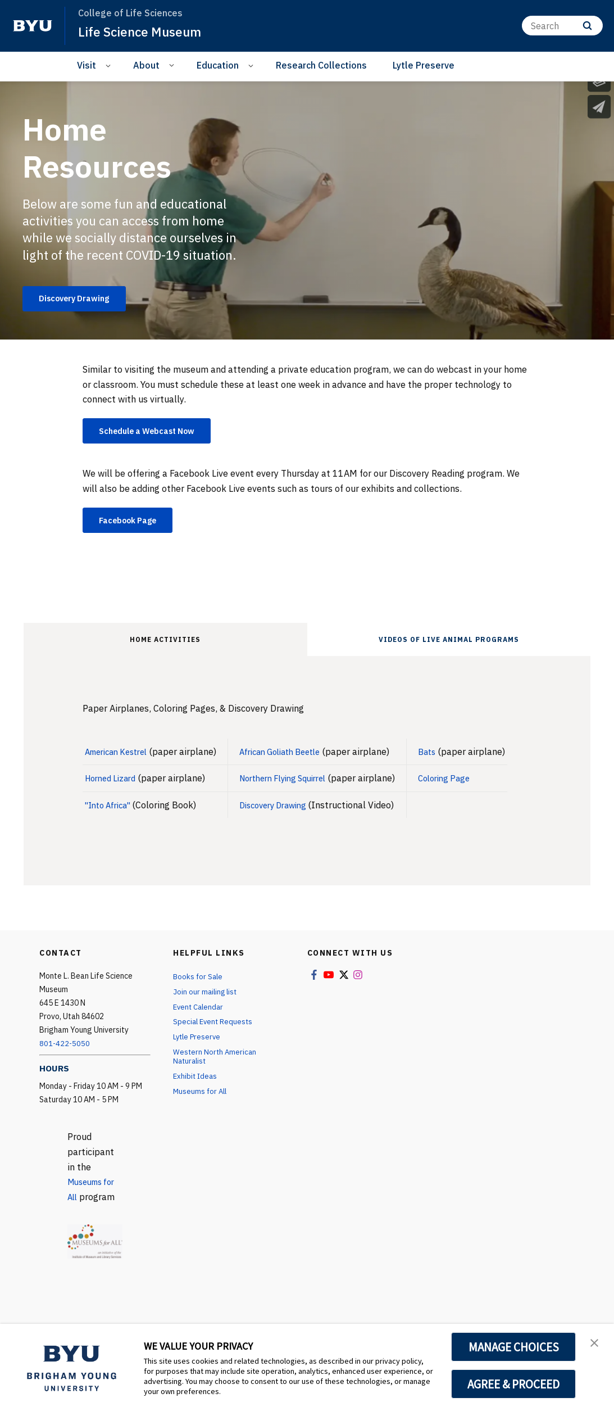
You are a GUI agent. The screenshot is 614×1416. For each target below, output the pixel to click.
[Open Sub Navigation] (110, 65)
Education (218, 65)
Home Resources (103, 147)
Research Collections (321, 65)
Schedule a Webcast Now (156, 434)
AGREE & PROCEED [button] (513, 1384)
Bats (450, 758)
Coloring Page (469, 785)
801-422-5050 (65, 1051)
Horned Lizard (113, 785)
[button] (595, 1344)
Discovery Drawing (288, 811)
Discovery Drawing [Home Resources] (81, 300)
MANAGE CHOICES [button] (513, 1347)
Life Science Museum (143, 31)
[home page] (32, 25)
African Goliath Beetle (295, 758)
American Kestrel (120, 758)
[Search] (562, 25)
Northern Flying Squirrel (298, 785)
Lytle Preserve (423, 65)
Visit (86, 65)
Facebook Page (134, 526)
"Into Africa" (112, 811)
